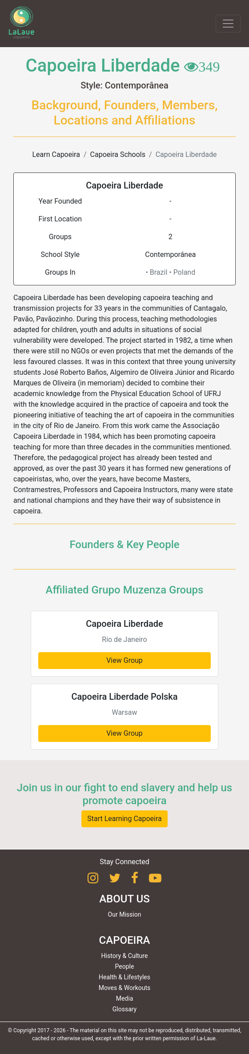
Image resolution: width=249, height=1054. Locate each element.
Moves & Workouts (125, 987)
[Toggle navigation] (228, 23)
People (124, 966)
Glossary (124, 1009)
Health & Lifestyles (124, 977)
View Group (124, 660)
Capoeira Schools (117, 154)
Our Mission (124, 914)
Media (124, 998)
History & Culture (124, 955)
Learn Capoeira (56, 154)
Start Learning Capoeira (124, 818)
